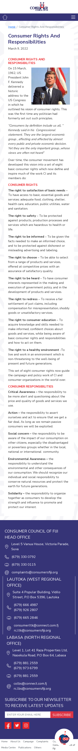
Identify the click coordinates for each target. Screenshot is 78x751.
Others (37, 747)
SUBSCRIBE (62, 715)
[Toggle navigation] (73, 17)
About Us (15, 741)
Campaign (28, 741)
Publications (24, 747)
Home (11, 27)
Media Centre (8, 747)
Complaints (42, 741)
